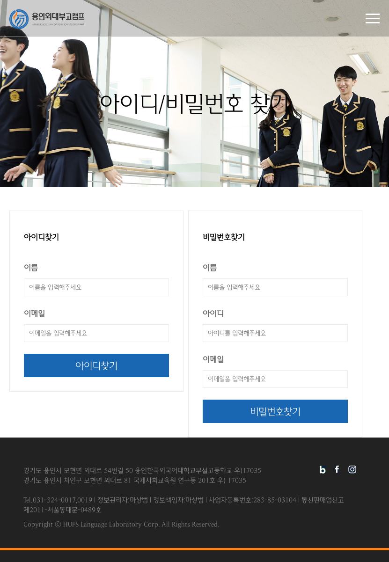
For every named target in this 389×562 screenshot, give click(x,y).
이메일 (34, 313)
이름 (31, 267)
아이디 (213, 313)
